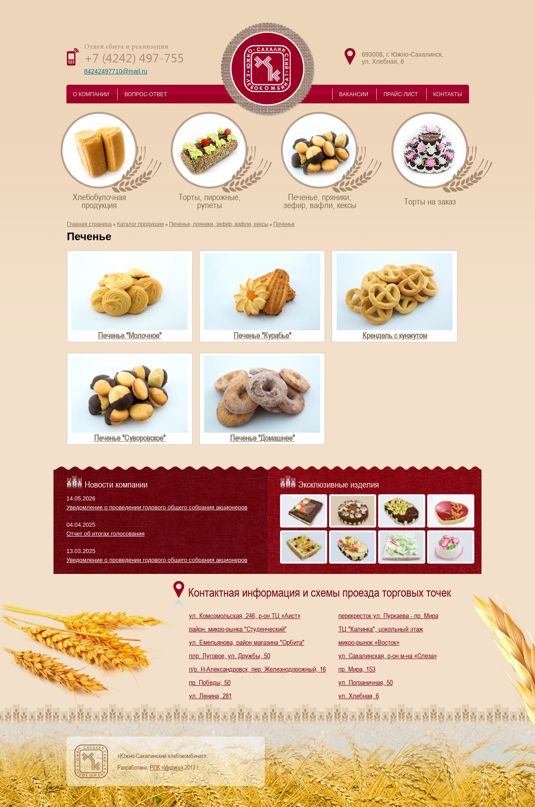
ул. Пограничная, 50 (365, 682)
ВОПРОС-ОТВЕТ (145, 94)
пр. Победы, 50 (209, 682)
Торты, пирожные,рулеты (222, 160)
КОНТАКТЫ (447, 94)
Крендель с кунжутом (394, 335)
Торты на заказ (442, 158)
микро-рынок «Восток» (368, 642)
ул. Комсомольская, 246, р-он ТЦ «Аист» (244, 615)
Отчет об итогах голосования (105, 533)
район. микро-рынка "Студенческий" (238, 629)
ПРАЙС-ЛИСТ (400, 94)
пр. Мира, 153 (356, 669)
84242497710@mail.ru (116, 71)
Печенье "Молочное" (129, 335)
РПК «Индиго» (166, 767)
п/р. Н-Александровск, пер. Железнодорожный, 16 (257, 669)
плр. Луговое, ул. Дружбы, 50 (229, 655)
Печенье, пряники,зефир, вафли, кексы (332, 160)
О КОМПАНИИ (91, 94)
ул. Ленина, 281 (210, 696)
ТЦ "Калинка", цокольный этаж (380, 629)
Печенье (283, 224)
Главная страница (89, 224)
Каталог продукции (140, 224)
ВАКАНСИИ (353, 94)
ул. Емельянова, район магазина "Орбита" (247, 642)
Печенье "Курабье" (262, 335)
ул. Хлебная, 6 (358, 696)
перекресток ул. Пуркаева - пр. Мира (388, 615)
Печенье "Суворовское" (129, 437)
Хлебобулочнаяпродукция (112, 160)
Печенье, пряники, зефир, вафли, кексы (218, 224)
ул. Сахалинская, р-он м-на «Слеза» (387, 655)
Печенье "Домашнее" (262, 437)
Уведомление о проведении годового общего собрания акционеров (156, 507)
